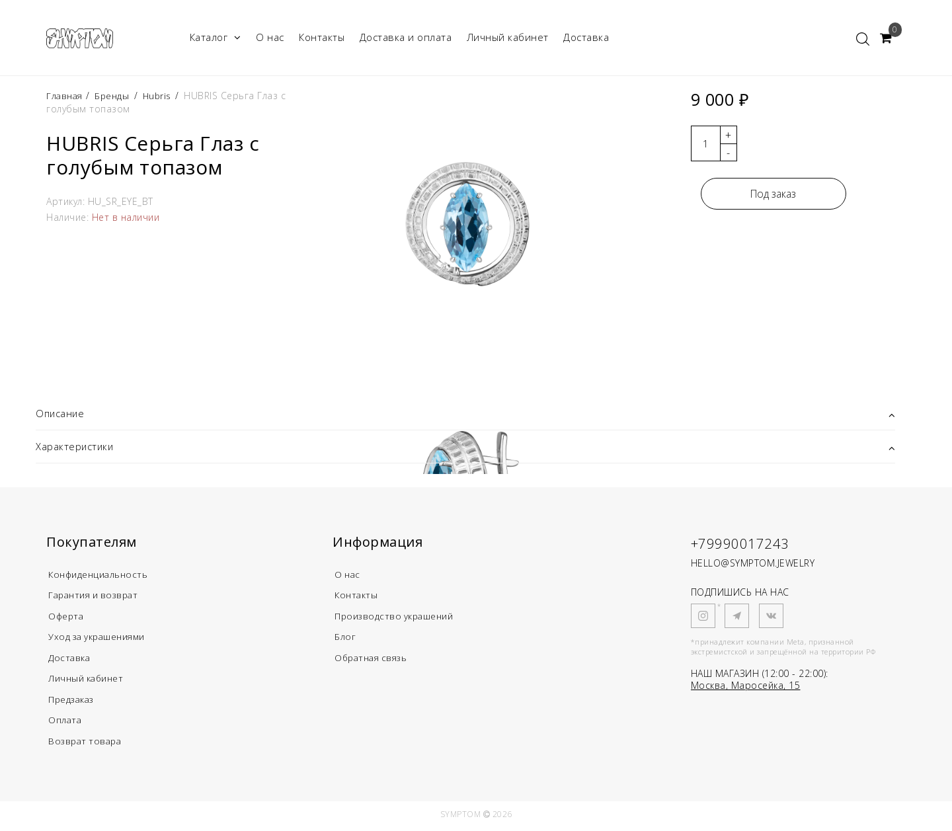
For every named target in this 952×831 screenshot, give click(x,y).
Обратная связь (375, 659)
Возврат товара (87, 744)
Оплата (66, 723)
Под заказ (773, 193)
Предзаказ (74, 702)
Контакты (321, 37)
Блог (346, 638)
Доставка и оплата (406, 37)
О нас (270, 37)
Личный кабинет (508, 37)
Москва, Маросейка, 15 (746, 686)
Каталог (215, 37)
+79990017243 (744, 543)
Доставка (586, 37)
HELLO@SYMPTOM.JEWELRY (753, 564)
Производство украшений (400, 617)
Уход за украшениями (102, 638)
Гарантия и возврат (97, 596)
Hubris (160, 95)
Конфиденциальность (102, 575)
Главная (66, 95)
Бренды (114, 95)
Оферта (67, 617)
